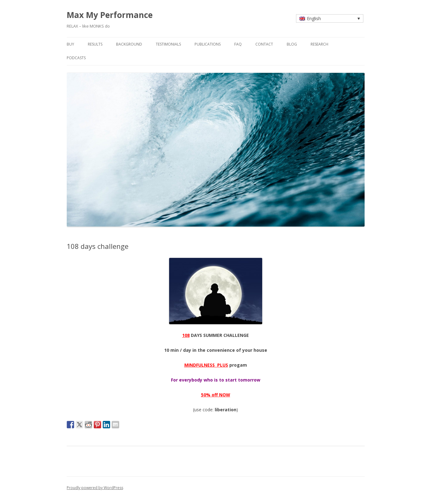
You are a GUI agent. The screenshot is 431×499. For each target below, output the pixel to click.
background (129, 44)
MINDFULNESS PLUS (206, 365)
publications (208, 44)
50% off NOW (215, 395)
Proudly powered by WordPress (95, 487)
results (95, 44)
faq (238, 44)
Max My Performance (110, 14)
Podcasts (76, 57)
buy (70, 44)
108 (186, 335)
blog (292, 44)
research (319, 44)
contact (264, 44)
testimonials (168, 44)
